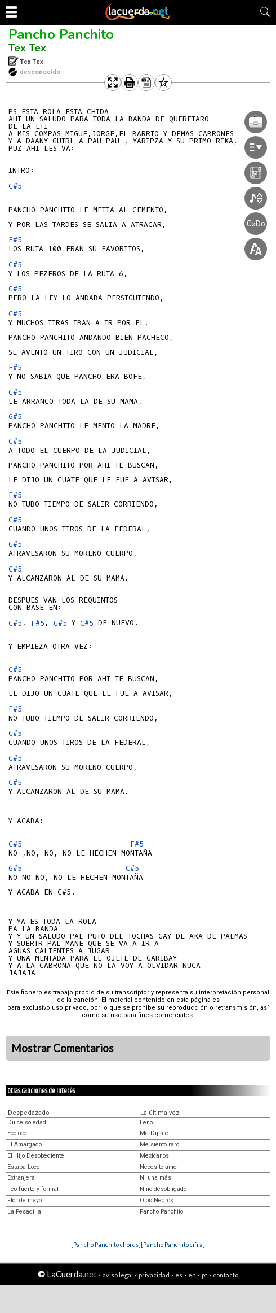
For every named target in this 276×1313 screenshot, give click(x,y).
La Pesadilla (24, 1211)
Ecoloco (16, 1133)
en (192, 1275)
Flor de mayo (24, 1200)
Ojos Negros (156, 1200)
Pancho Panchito (61, 34)
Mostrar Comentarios (62, 1048)
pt (204, 1275)
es (178, 1275)
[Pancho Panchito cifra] (173, 1244)
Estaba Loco (23, 1167)
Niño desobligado (163, 1189)
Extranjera (21, 1177)
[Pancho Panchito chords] (106, 1244)
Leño (146, 1122)
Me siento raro (159, 1144)
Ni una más (155, 1177)
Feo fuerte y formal (33, 1189)
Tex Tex (27, 48)
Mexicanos (154, 1155)
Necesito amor (159, 1167)
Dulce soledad (26, 1122)
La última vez (159, 1112)
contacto (225, 1275)
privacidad (154, 1275)
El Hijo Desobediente (35, 1155)
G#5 (15, 289)
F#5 (15, 240)
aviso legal (118, 1275)
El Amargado (24, 1144)
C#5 (15, 186)
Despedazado (29, 1112)
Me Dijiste (154, 1133)
